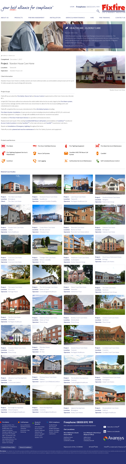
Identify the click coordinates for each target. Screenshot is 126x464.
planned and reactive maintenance (23, 129)
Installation (17, 112)
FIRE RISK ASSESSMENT (36, 17)
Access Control (39, 96)
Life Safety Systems (42, 109)
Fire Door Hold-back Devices (19, 117)
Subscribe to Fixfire (113, 427)
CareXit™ (49, 123)
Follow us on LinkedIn (113, 431)
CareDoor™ (61, 121)
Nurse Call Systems (25, 425)
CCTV (41, 437)
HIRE (92, 17)
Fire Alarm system (66, 101)
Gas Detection (9, 435)
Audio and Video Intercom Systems (40, 432)
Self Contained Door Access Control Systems (40, 428)
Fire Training (10, 442)
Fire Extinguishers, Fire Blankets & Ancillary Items (9, 426)
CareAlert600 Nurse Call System (35, 121)
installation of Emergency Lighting (19, 126)
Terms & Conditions (25, 447)
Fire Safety (20, 96)
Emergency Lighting (7, 432)
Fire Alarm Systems (7, 425)
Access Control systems (8, 123)
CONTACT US (120, 17)
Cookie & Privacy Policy (8, 447)
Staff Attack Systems (25, 426)
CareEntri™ (25, 123)
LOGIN (72, 6)
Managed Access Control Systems (39, 435)
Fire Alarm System (7, 112)
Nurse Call (28, 96)
